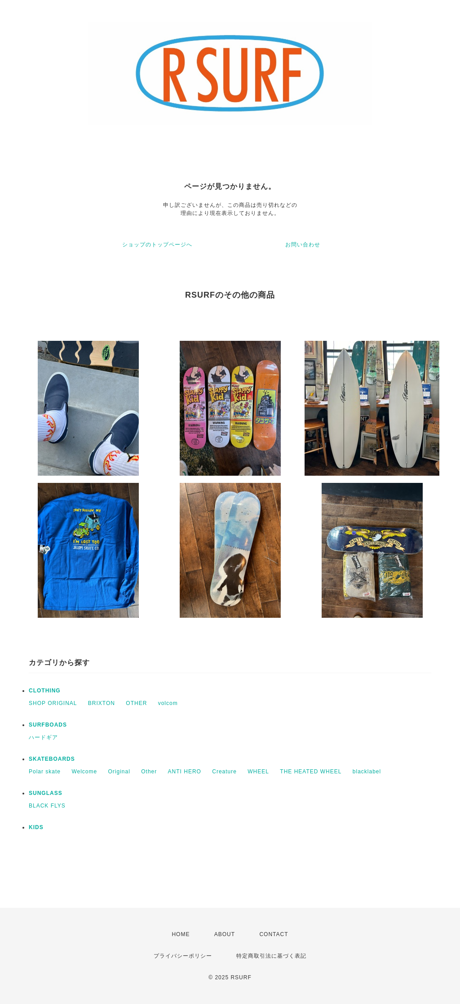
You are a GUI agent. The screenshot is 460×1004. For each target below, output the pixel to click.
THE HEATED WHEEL (310, 771)
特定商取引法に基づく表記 (271, 956)
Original (119, 771)
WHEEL (258, 771)
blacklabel (367, 771)
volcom (168, 703)
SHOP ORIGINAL (53, 703)
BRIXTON (101, 703)
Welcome (84, 771)
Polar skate (45, 771)
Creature (224, 771)
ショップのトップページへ (157, 244)
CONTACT (273, 934)
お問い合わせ (302, 244)
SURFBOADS (48, 725)
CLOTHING (45, 690)
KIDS (36, 827)
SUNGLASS (45, 793)
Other (149, 771)
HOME (181, 934)
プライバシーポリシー (183, 956)
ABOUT (224, 934)
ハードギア (43, 737)
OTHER (136, 703)
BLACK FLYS (47, 806)
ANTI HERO (184, 771)
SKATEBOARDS (52, 759)
